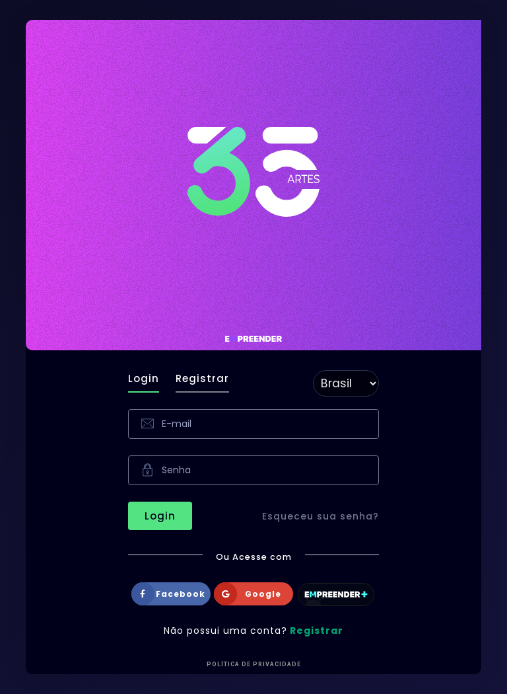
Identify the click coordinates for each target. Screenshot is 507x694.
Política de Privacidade (254, 664)
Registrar (202, 378)
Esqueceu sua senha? (320, 516)
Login (143, 378)
